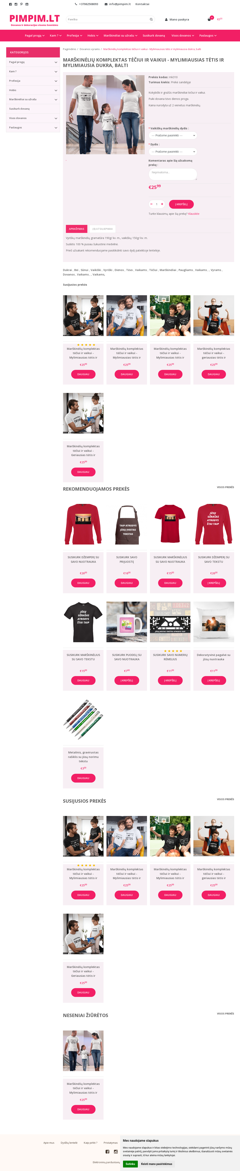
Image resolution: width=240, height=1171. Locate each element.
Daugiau (83, 374)
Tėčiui (153, 270)
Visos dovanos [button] (181, 35)
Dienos (119, 270)
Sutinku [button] (130, 1164)
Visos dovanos (18, 118)
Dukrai (67, 270)
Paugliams (186, 270)
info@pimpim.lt (118, 4)
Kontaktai (142, 4)
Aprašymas (76, 229)
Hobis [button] (91, 35)
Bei (76, 270)
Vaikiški (96, 270)
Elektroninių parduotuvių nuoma (110, 1162)
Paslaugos (15, 127)
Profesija (14, 80)
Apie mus (48, 1142)
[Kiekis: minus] (151, 204)
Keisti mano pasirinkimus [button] (156, 1164)
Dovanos (69, 274)
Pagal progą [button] (33, 35)
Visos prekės (225, 487)
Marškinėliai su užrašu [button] (119, 35)
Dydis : (155, 144)
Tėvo (129, 270)
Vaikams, (99, 274)
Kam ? (13, 71)
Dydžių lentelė (69, 1142)
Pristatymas (111, 1142)
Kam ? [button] (54, 35)
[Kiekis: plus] (162, 204)
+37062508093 (86, 4)
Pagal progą (17, 62)
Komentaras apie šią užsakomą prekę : (170, 163)
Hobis (12, 90)
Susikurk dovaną (154, 35)
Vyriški (107, 270)
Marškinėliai (168, 270)
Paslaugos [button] (206, 35)
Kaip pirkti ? (90, 1142)
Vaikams (141, 270)
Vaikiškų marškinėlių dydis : (170, 128)
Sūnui (84, 270)
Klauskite (193, 214)
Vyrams (216, 270)
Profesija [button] (73, 35)
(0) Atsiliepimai (102, 229)
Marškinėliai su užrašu (22, 99)
